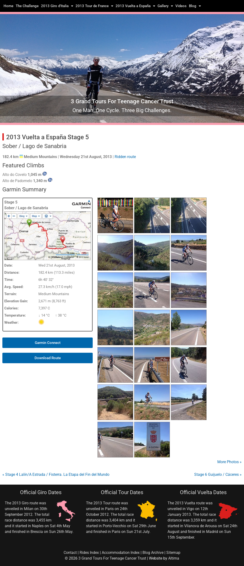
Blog (195, 6)
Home (8, 6)
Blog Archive (152, 552)
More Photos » (229, 462)
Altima (173, 558)
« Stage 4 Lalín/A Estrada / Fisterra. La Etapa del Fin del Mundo (55, 474)
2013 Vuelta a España (135, 6)
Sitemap (173, 552)
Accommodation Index (121, 552)
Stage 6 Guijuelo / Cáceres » (218, 474)
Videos (181, 6)
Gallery (165, 6)
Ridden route (125, 156)
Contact (70, 552)
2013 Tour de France (94, 6)
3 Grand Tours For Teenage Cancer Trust (112, 558)
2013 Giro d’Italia (57, 6)
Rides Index (89, 552)
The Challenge (27, 6)
